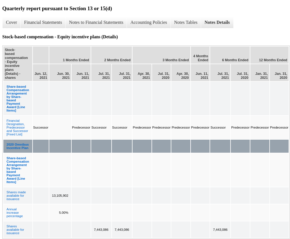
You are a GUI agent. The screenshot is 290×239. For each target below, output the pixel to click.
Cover (11, 22)
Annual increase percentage (15, 212)
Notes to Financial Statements (96, 22)
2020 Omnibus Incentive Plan (18, 146)
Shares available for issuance (15, 230)
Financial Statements (43, 22)
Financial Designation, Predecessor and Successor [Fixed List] (17, 127)
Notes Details (217, 22)
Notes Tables (186, 22)
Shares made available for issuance (16, 195)
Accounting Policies (148, 22)
